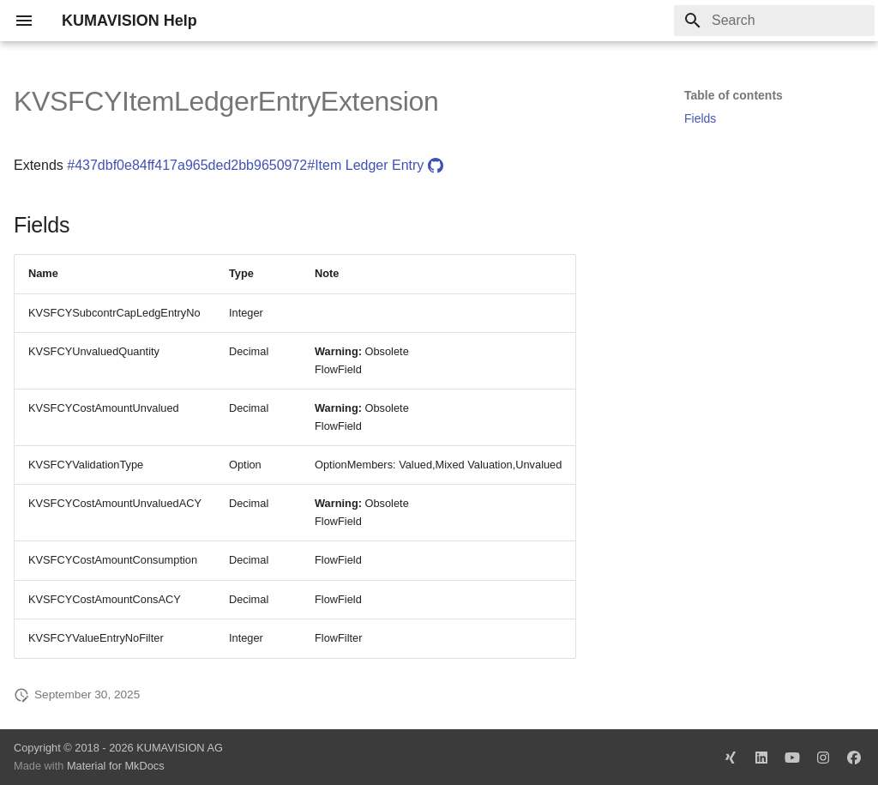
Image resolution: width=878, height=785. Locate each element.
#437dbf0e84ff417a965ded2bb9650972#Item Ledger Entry (255, 165)
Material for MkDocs (116, 765)
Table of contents (733, 95)
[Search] (774, 20)
